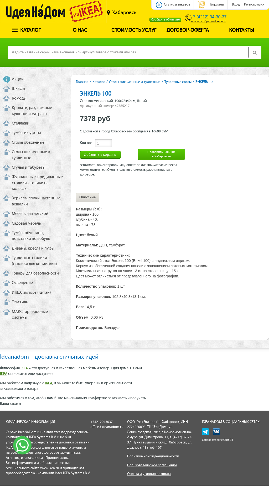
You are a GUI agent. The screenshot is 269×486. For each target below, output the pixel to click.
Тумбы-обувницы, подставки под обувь (31, 236)
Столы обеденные (28, 143)
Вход (236, 5)
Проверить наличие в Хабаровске (161, 154)
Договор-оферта (188, 30)
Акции (18, 79)
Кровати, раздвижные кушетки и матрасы (32, 111)
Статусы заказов (177, 5)
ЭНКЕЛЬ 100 (204, 82)
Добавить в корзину (100, 155)
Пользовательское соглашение (152, 465)
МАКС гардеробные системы (30, 315)
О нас (80, 30)
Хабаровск (122, 12)
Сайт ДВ (228, 440)
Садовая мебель (26, 223)
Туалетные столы (178, 82)
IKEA (24, 368)
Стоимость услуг (133, 30)
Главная (82, 82)
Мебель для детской (30, 214)
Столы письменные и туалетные (31, 155)
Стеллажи (20, 123)
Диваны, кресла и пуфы (33, 248)
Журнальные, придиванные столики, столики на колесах (37, 183)
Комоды (19, 98)
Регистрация (254, 5)
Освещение (22, 283)
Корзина (217, 5)
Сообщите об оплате (165, 19)
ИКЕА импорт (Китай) (31, 293)
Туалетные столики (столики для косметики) (34, 261)
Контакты (241, 30)
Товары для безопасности (35, 273)
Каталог (26, 30)
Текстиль (20, 302)
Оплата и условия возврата (149, 474)
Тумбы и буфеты (26, 133)
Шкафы (18, 89)
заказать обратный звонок (208, 21)
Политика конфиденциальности (153, 456)
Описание (87, 197)
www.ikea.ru (49, 468)
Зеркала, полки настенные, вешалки (36, 201)
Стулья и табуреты (28, 168)
